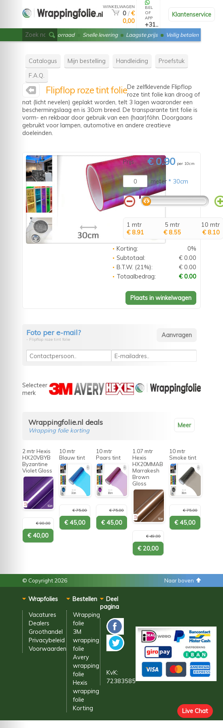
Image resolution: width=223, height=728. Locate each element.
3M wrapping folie (86, 640)
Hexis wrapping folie (86, 691)
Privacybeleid (47, 640)
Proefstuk (172, 61)
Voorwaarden (47, 648)
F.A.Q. (37, 75)
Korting (83, 708)
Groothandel (46, 631)
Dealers (39, 623)
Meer (184, 425)
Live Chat (195, 711)
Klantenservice (191, 14)
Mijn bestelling (87, 61)
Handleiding (132, 61)
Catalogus (43, 61)
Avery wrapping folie (86, 665)
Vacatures (42, 614)
